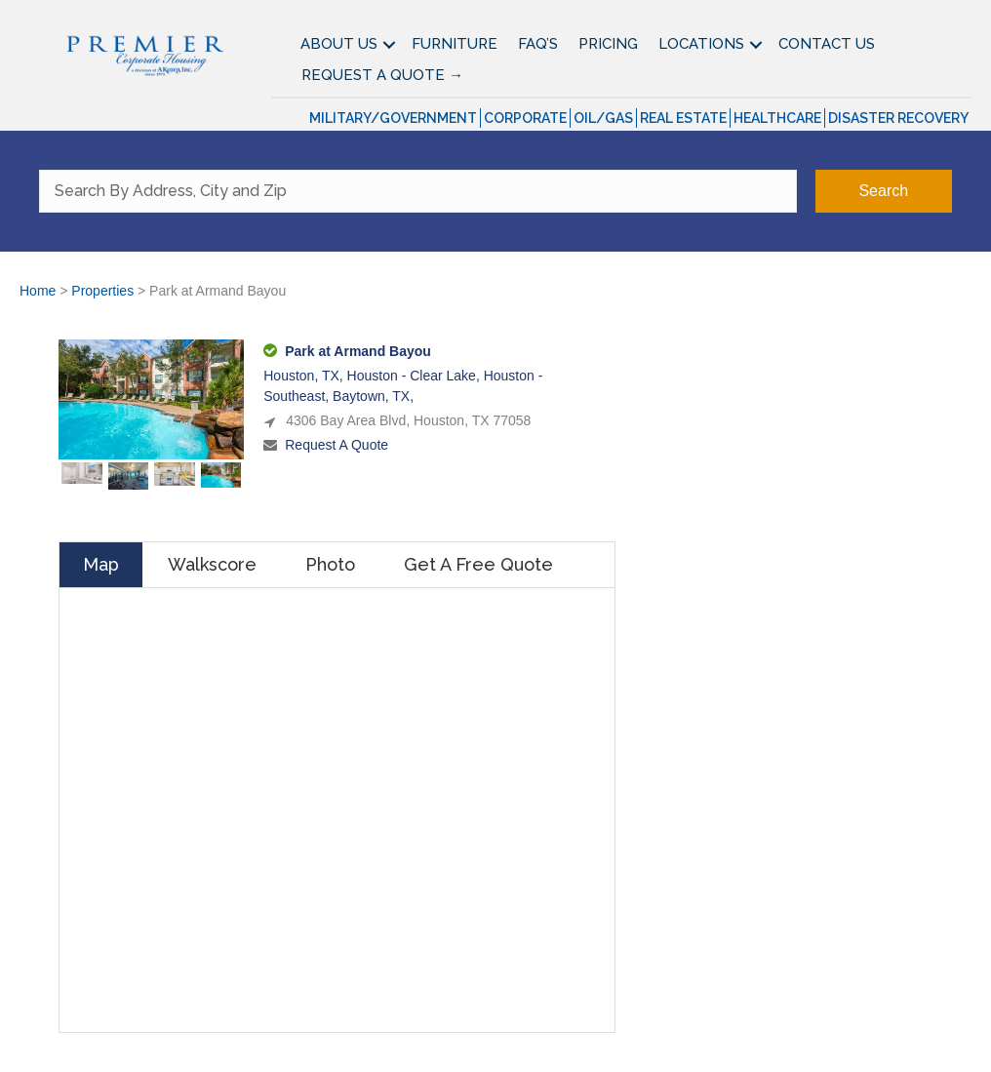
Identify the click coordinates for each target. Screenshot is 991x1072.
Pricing (608, 44)
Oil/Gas (603, 118)
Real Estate (683, 118)
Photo (330, 564)
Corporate (525, 118)
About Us (338, 44)
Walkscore (212, 564)
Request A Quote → (382, 75)
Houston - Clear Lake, (415, 375)
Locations (701, 44)
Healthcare (777, 118)
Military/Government (393, 118)
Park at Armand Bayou (358, 351)
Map (101, 564)
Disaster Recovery (898, 118)
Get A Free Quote (478, 564)
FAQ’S (538, 44)
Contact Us (826, 44)
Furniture (454, 44)
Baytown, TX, (373, 396)
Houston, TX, (304, 375)
